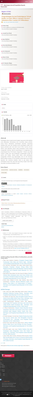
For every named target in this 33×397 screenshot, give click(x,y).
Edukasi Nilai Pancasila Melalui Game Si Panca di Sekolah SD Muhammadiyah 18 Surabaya (17, 337)
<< (1, 343)
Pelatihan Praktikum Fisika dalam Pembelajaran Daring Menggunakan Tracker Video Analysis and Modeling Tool (17, 331)
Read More (28, 252)
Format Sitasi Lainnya (7, 220)
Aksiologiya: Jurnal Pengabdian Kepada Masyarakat (13, 5)
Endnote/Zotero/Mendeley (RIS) (7, 225)
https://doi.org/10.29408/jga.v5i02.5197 (21, 248)
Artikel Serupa (5, 289)
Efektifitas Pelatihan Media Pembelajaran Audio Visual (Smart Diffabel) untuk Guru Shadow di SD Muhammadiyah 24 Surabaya (17, 275)
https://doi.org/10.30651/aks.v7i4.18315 (10, 22)
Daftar (26, 1)
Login (31, 1)
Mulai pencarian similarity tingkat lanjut (15, 345)
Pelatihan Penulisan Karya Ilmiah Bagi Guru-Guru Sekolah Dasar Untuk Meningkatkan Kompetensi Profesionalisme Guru (17, 318)
